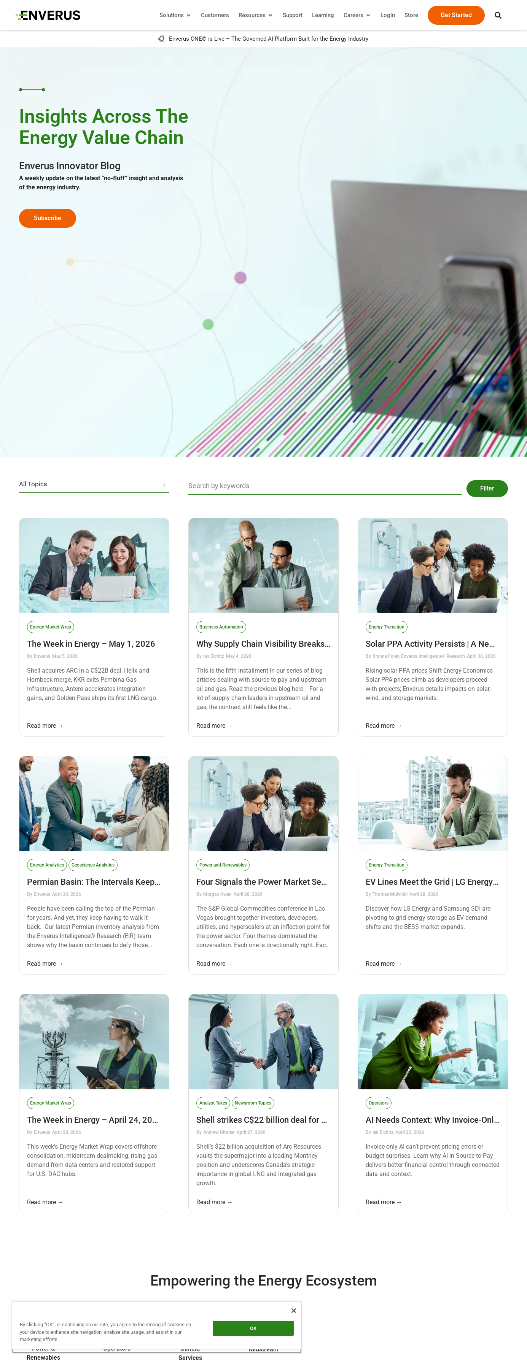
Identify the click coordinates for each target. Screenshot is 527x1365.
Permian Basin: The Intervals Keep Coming (107, 877)
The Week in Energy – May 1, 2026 (91, 639)
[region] (156, 1327)
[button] (494, 15)
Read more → (45, 721)
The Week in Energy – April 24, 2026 (94, 1116)
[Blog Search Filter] (321, 484)
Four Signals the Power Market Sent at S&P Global (289, 877)
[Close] (293, 1310)
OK (253, 1328)
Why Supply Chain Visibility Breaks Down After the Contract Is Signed (324, 639)
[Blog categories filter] (94, 484)
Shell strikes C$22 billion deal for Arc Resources (285, 1116)
